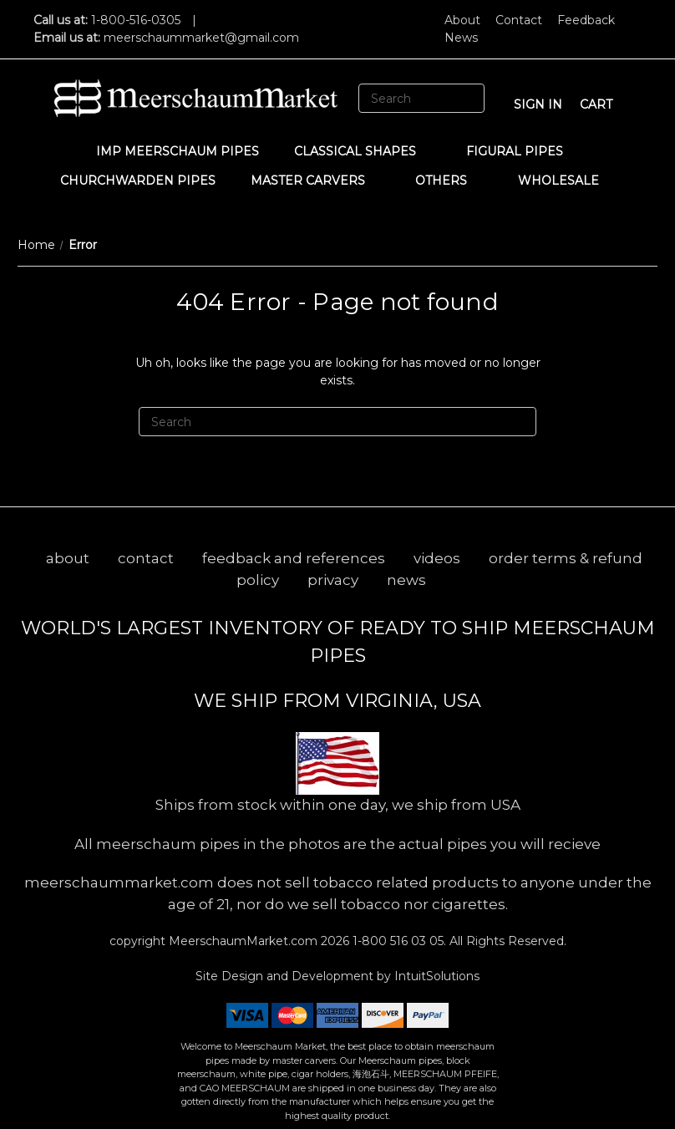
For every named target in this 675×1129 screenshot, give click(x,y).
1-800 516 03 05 (396, 940)
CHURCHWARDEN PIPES (138, 180)
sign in (538, 104)
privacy (332, 580)
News (461, 37)
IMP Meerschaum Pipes (177, 151)
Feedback (586, 20)
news (406, 580)
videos (437, 558)
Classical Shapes (363, 151)
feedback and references (293, 558)
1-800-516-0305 (135, 20)
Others (449, 180)
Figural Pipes (522, 151)
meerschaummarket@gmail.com (201, 37)
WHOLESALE (566, 180)
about (67, 558)
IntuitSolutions (437, 976)
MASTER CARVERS (316, 180)
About (462, 20)
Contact (518, 20)
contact (146, 558)
